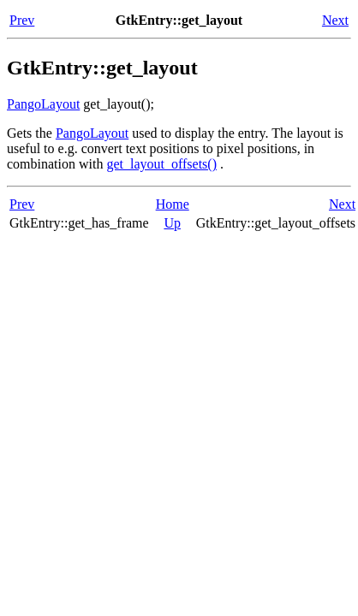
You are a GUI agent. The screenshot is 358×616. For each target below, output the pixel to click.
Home (172, 204)
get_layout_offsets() (161, 164)
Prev (21, 20)
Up (172, 223)
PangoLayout (43, 104)
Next (335, 20)
